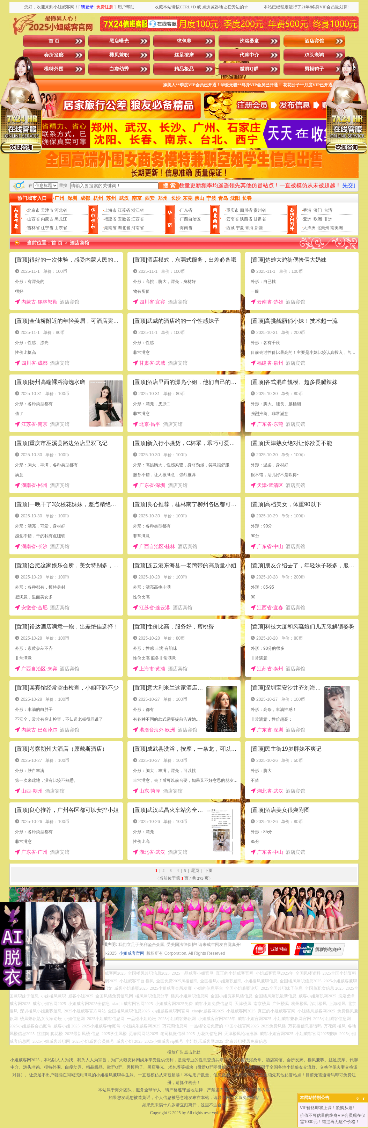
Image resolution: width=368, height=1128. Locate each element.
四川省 (246, 210)
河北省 (60, 210)
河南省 (137, 227)
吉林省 (33, 227)
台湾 (328, 210)
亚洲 (307, 219)
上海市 (110, 210)
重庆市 (232, 210)
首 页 (54, 41)
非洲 (328, 219)
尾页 (195, 870)
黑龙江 (60, 219)
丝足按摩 (184, 55)
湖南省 (110, 227)
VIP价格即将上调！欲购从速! (327, 1107)
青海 (249, 227)
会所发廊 (54, 55)
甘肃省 (259, 219)
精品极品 (184, 69)
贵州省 (259, 210)
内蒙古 (47, 219)
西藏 (230, 227)
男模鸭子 (314, 69)
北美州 (323, 227)
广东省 (186, 210)
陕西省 (246, 219)
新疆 (259, 227)
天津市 (47, 210)
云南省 (232, 219)
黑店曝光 (119, 41)
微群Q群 (249, 69)
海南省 (186, 227)
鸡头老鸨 (314, 55)
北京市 (33, 210)
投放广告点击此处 (184, 1052)
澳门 (318, 210)
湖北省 (124, 227)
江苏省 (124, 210)
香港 (307, 210)
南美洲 (336, 227)
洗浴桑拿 (249, 41)
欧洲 (318, 219)
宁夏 (240, 227)
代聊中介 (249, 55)
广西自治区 (190, 219)
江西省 (137, 219)
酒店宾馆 (314, 41)
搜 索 (169, 186)
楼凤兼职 (119, 55)
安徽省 (124, 219)
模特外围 (54, 69)
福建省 (110, 219)
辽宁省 (47, 227)
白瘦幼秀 (119, 69)
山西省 (33, 219)
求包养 (184, 41)
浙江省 (137, 210)
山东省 (60, 227)
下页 (208, 870)
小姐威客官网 (131, 953)
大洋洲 (309, 227)
